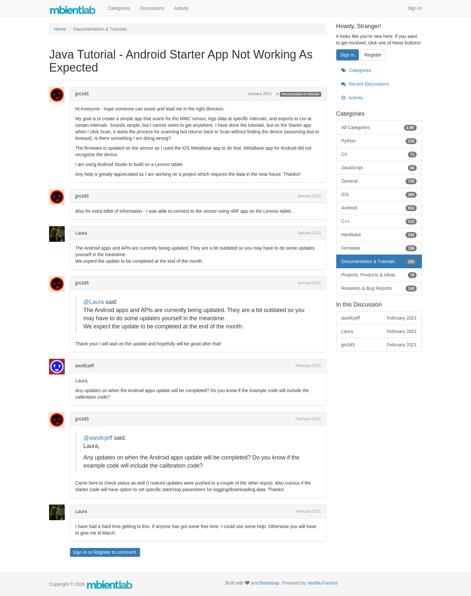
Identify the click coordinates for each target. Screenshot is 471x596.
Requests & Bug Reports (379, 288)
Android (379, 208)
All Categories (379, 127)
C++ (379, 221)
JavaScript (379, 167)
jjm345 (82, 93)
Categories (119, 8)
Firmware (379, 248)
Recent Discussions (365, 84)
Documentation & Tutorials (300, 94)
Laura (81, 233)
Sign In (415, 8)
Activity (181, 8)
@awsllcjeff (97, 438)
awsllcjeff (84, 365)
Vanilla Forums (322, 583)
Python (379, 141)
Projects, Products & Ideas (379, 275)
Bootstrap (269, 583)
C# (379, 154)
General (379, 181)
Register (102, 552)
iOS (379, 194)
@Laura (93, 302)
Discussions (152, 8)
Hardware (379, 234)
